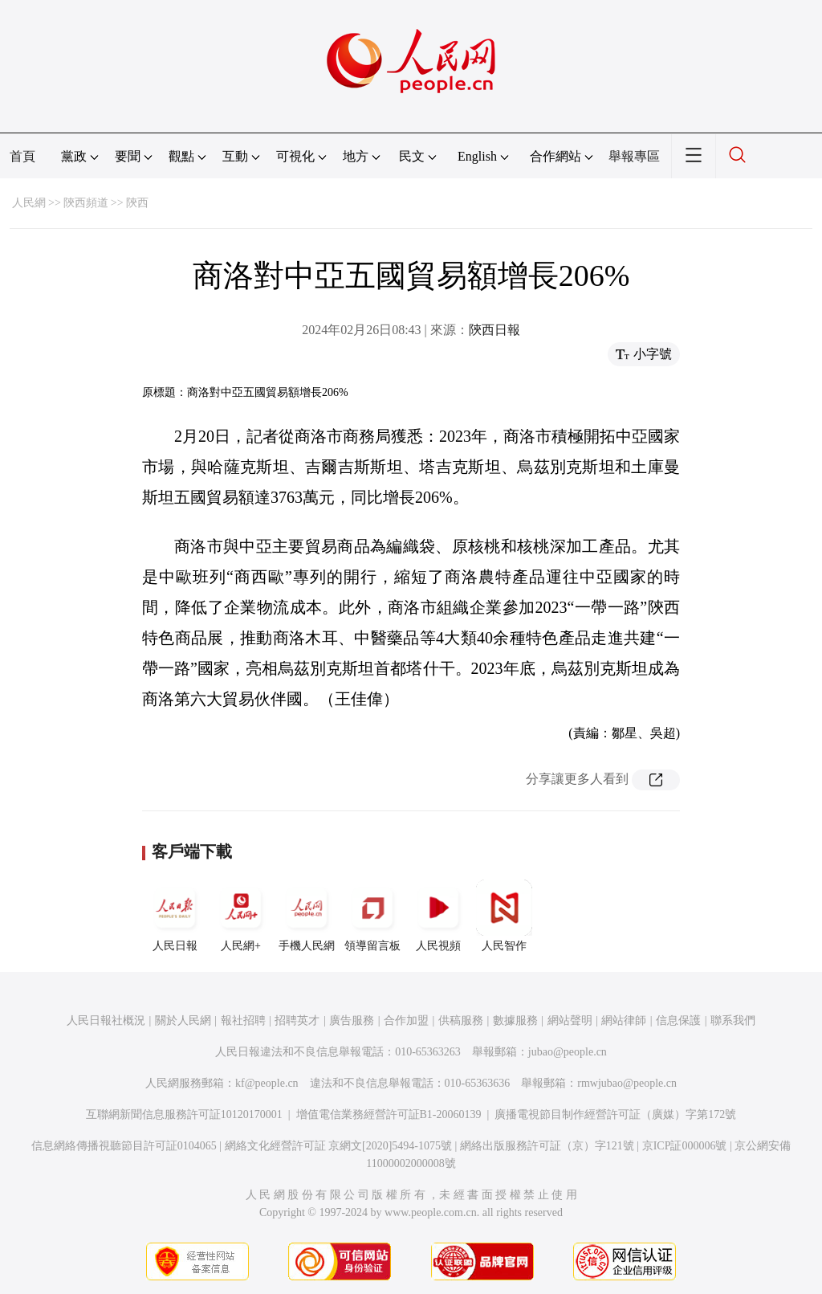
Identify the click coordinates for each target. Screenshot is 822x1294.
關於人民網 (183, 1020)
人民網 (29, 203)
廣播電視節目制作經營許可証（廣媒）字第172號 (615, 1114)
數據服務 (515, 1020)
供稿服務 (460, 1020)
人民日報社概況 (106, 1020)
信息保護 (678, 1020)
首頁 (22, 156)
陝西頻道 (85, 203)
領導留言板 (372, 916)
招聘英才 (297, 1020)
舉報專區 (634, 156)
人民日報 (175, 916)
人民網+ (241, 916)
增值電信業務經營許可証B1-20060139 (389, 1114)
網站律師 (623, 1020)
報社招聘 (243, 1020)
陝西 (137, 203)
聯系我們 (732, 1020)
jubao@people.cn (567, 1052)
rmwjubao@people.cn (627, 1083)
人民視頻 (438, 916)
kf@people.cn (267, 1083)
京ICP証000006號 (684, 1146)
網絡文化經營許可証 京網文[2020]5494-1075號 (339, 1146)
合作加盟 (406, 1020)
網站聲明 (569, 1020)
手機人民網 (307, 916)
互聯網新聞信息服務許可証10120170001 (184, 1114)
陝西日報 (494, 330)
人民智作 (504, 916)
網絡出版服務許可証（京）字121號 (547, 1146)
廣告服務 (351, 1020)
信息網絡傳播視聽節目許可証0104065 (124, 1146)
